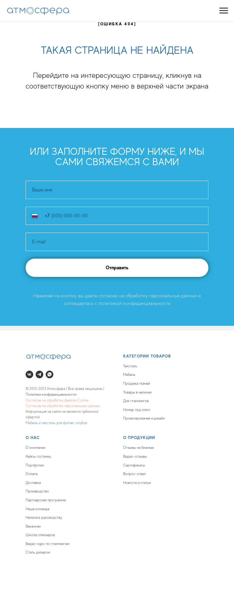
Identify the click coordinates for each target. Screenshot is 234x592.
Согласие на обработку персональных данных (63, 406)
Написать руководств (43, 517)
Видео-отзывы (135, 456)
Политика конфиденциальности (51, 394)
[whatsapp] (49, 374)
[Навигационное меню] (223, 11)
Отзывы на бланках (138, 447)
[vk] (29, 374)
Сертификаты (134, 465)
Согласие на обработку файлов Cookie (57, 400)
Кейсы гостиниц (38, 456)
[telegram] (39, 374)
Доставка (33, 483)
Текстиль (130, 366)
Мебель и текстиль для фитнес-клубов (56, 423)
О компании (35, 447)
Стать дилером (38, 552)
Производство (37, 491)
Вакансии (33, 526)
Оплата (31, 474)
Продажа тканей (136, 383)
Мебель (129, 374)
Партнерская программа (46, 500)
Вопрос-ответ (134, 474)
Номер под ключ (136, 410)
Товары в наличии (137, 392)
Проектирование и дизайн (144, 418)
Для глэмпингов (136, 401)
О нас (33, 437)
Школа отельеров (40, 535)
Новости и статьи (137, 483)
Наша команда (37, 509)
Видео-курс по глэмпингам (47, 544)
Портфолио (35, 465)
